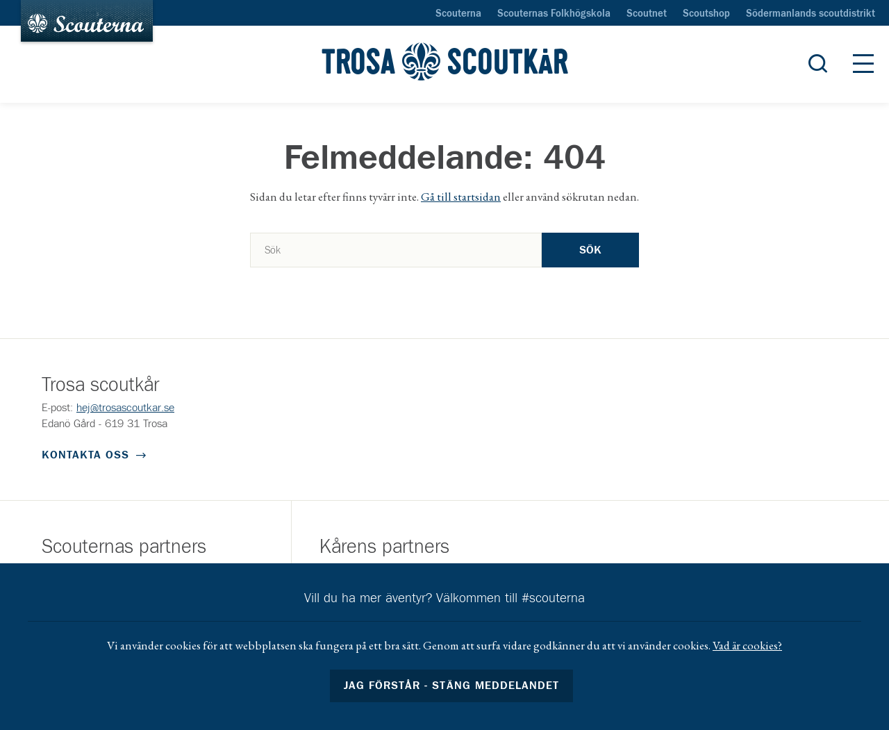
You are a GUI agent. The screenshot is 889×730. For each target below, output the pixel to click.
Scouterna (458, 14)
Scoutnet (646, 14)
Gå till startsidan (461, 196)
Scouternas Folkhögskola (553, 14)
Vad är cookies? (747, 645)
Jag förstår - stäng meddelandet (451, 685)
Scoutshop (706, 14)
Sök (590, 250)
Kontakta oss (85, 455)
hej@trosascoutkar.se (125, 407)
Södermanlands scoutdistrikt (810, 14)
